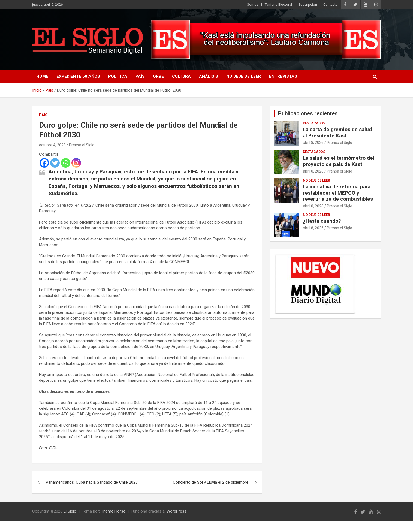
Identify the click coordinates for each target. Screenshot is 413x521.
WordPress (176, 511)
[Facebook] (44, 163)
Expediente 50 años (78, 76)
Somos (252, 4)
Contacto (330, 4)
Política (117, 76)
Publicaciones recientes (308, 113)
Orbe (158, 76)
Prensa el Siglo (81, 145)
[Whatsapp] (65, 163)
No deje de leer (243, 76)
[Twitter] (55, 163)
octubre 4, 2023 (52, 145)
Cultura (181, 76)
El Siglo (70, 511)
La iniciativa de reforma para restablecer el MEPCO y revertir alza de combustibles (338, 192)
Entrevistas (283, 76)
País (140, 76)
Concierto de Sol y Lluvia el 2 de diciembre (210, 482)
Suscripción (307, 4)
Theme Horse (113, 511)
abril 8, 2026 (313, 142)
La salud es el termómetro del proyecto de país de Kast (338, 161)
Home (42, 76)
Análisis (208, 76)
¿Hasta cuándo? (322, 221)
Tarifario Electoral (278, 4)
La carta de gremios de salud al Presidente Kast (337, 132)
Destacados (314, 123)
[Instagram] (76, 163)
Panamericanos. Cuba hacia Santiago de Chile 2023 (92, 482)
